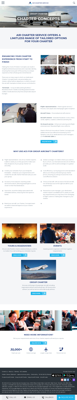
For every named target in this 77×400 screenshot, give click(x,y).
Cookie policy (34, 374)
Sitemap (16, 371)
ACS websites (23, 371)
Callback (47, 397)
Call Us (11, 397)
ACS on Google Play (69, 375)
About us (11, 371)
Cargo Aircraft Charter (33, 377)
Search (74, 3)
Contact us (5, 371)
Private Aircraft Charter (8, 377)
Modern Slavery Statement (9, 374)
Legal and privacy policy (23, 374)
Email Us (29, 397)
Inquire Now (65, 397)
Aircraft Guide (44, 377)
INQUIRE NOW (46, 141)
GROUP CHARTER (38, 14)
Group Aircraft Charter (21, 377)
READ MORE (17, 255)
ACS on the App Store (56, 375)
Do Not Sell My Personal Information (48, 374)
